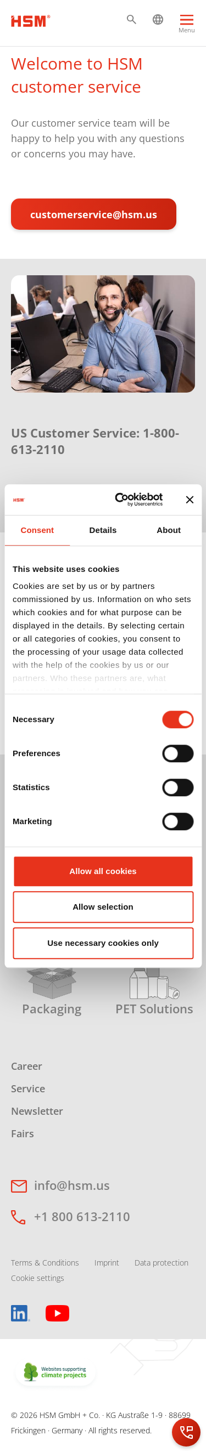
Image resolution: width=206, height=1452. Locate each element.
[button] (131, 19)
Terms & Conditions (45, 1262)
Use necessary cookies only (103, 943)
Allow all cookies (103, 871)
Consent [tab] (37, 530)
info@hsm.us (72, 1185)
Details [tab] (103, 530)
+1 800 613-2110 (82, 1216)
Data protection (161, 1262)
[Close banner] (189, 499)
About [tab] (169, 530)
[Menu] (187, 25)
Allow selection (103, 906)
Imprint (106, 1262)
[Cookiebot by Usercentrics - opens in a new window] (121, 499)
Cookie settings (37, 1278)
